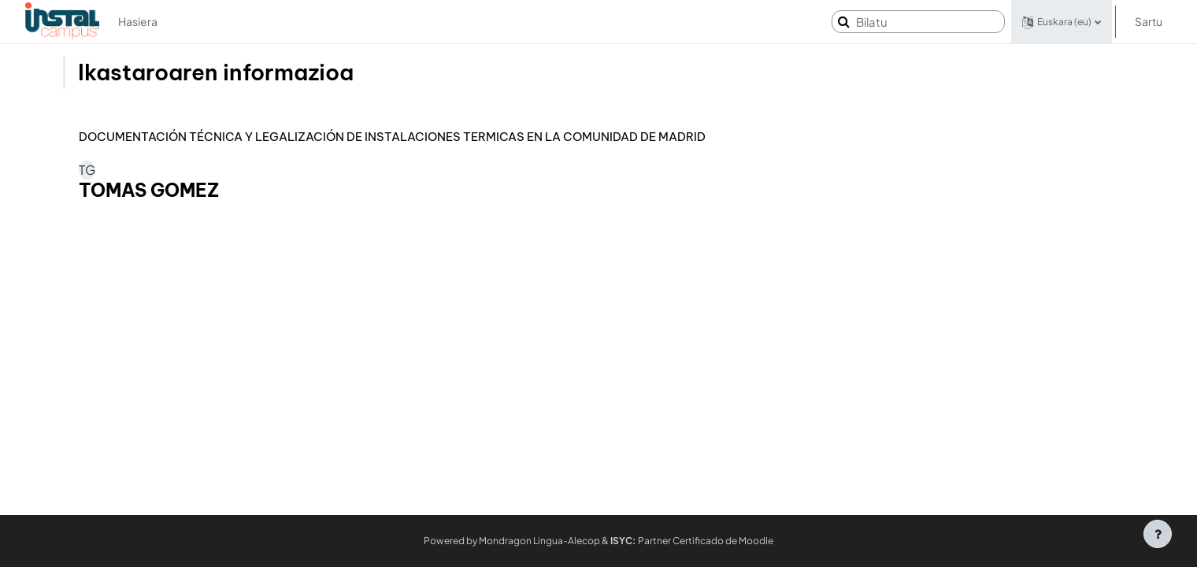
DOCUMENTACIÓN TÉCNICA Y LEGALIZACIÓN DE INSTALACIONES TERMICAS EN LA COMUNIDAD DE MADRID (392, 137)
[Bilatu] (918, 21)
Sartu (1148, 21)
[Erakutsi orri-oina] (1157, 534)
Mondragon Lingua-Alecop (539, 541)
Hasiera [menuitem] (138, 21)
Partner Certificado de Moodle (691, 541)
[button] (1061, 21)
